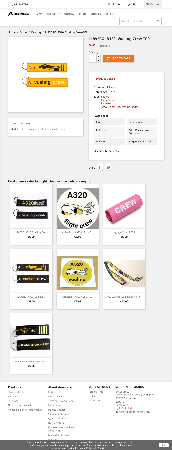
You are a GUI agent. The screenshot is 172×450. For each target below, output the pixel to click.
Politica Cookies (57, 409)
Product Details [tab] (105, 78)
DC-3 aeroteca (56, 422)
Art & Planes (109, 87)
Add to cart (118, 58)
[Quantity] (93, 58)
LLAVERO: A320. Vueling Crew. (31, 232)
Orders (92, 396)
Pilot (83, 14)
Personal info (96, 391)
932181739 (21, 4)
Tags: (97, 96)
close (163, 445)
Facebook (13, 400)
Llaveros (106, 103)
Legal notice (55, 396)
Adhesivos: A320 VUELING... (77, 232)
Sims (39, 14)
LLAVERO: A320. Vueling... (31, 296)
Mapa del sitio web (59, 435)
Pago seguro (55, 405)
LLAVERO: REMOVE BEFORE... (31, 361)
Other (109, 14)
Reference (100, 92)
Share (99, 167)
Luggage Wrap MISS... (124, 232)
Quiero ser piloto (57, 418)
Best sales (13, 396)
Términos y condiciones (61, 400)
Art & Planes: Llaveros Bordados (119, 106)
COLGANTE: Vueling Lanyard (124, 296)
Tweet (108, 167)
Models (96, 14)
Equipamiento (109, 100)
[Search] (140, 21)
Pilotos (105, 96)
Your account (99, 387)
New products (16, 392)
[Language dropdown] (114, 5)
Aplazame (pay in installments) (25, 409)
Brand (98, 87)
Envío (51, 392)
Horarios (53, 439)
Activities (53, 14)
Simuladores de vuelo (20, 405)
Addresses (94, 400)
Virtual (69, 14)
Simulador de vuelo (59, 414)
